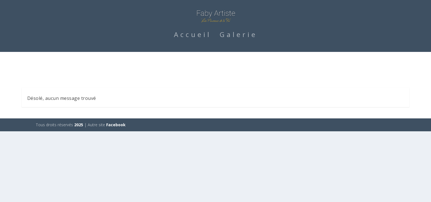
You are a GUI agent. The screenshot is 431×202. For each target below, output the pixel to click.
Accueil (192, 61)
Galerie (238, 61)
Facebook (116, 126)
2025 (78, 126)
